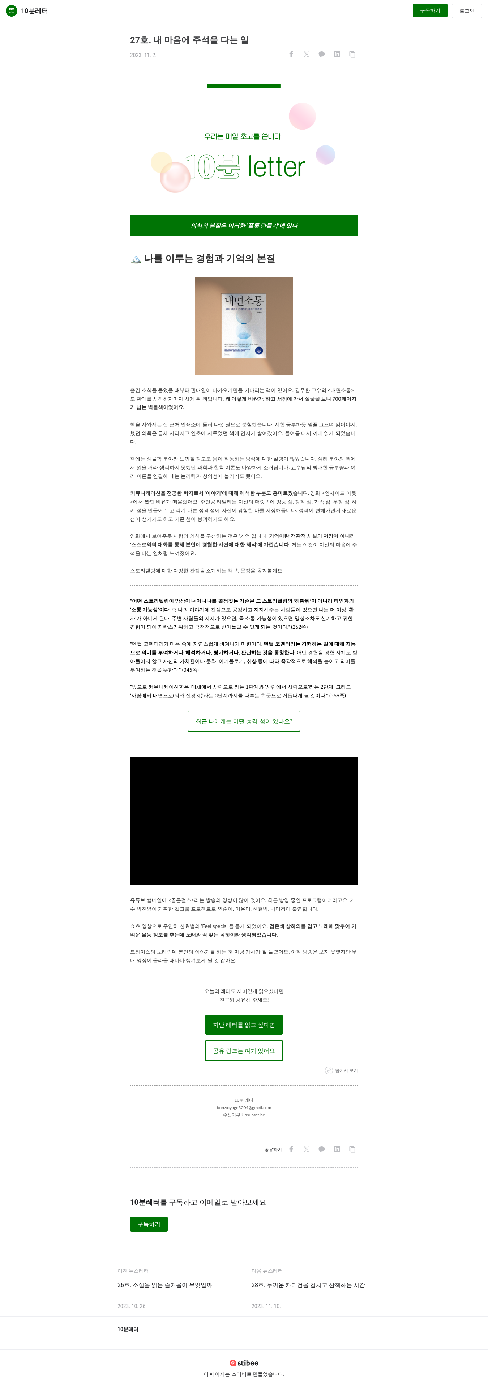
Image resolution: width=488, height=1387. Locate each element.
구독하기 (430, 10)
